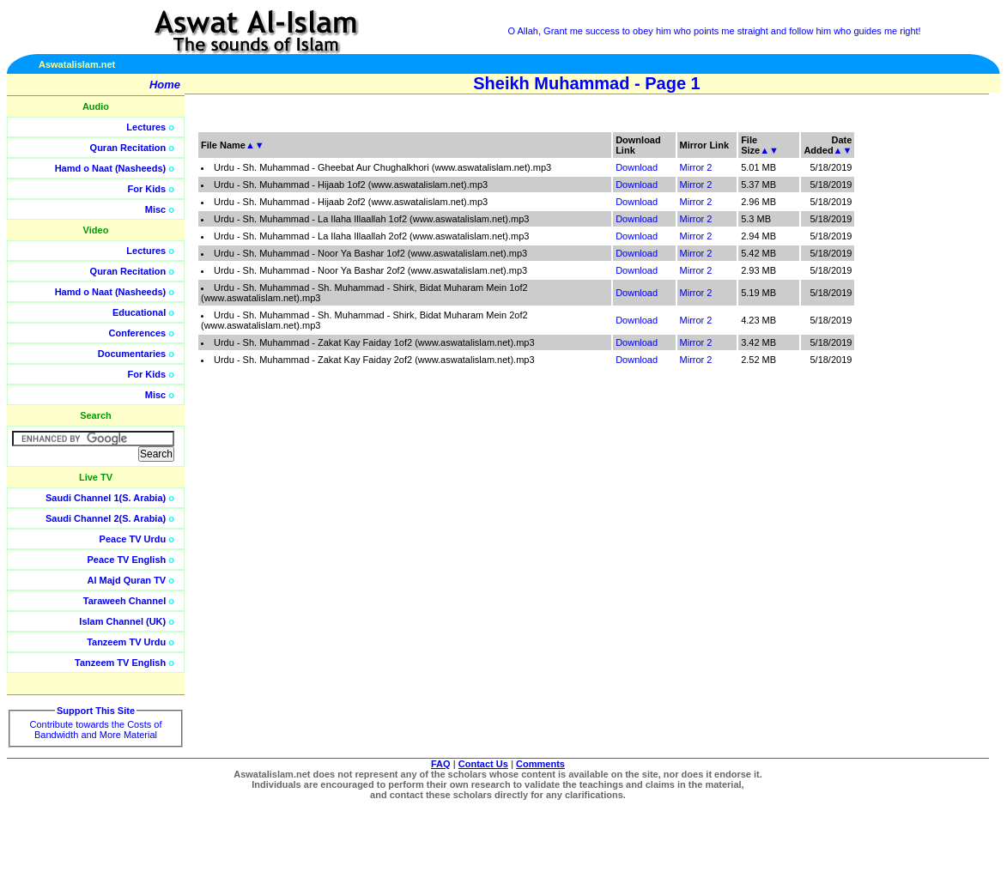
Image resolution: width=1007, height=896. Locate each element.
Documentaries (132, 353)
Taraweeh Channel (124, 601)
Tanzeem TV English (120, 662)
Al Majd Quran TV (127, 580)
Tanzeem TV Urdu (126, 642)
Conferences (138, 333)
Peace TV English (127, 559)
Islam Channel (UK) (122, 621)
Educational (139, 312)
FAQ (441, 764)
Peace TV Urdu (133, 539)
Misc (155, 209)
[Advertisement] (925, 386)
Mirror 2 (696, 167)
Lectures (146, 127)
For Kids (147, 189)
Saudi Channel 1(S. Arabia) (105, 498)
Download (637, 167)
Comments (540, 764)
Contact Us (483, 764)
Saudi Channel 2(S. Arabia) (105, 518)
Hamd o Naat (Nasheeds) (111, 168)
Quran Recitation (128, 147)
